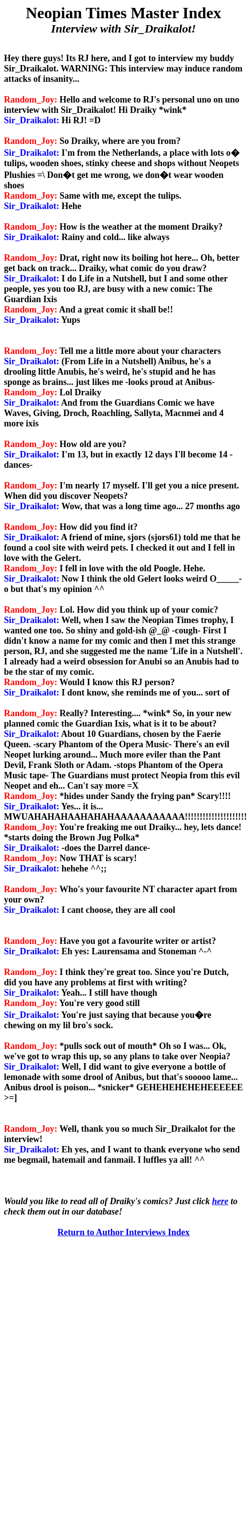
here (220, 1201)
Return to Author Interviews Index (123, 1232)
